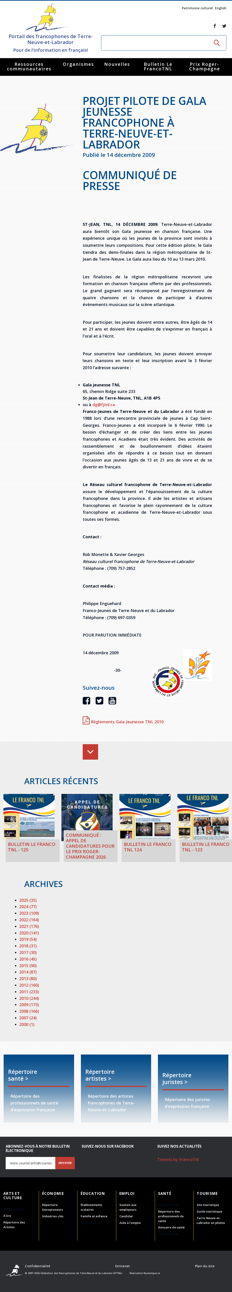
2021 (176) (29, 926)
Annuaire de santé (171, 1227)
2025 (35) (28, 900)
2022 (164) (29, 919)
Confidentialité (37, 1266)
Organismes (78, 64)
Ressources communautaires (29, 66)
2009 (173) (29, 1004)
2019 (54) (28, 939)
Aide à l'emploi (130, 1223)
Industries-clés (52, 1216)
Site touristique (208, 1205)
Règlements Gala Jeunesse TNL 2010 (123, 721)
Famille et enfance (94, 1216)
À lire (7, 1216)
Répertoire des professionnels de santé (171, 1216)
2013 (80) (28, 978)
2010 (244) (29, 998)
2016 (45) (28, 959)
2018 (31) (28, 946)
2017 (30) (28, 952)
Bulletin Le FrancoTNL (158, 66)
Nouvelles (117, 64)
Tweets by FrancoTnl (178, 1159)
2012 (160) (29, 985)
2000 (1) (26, 1024)
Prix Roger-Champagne (204, 66)
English (220, 8)
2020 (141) (29, 933)
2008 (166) (29, 1011)
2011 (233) (29, 991)
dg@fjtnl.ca (103, 404)
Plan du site (204, 1266)
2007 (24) (28, 1017)
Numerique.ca (152, 1273)
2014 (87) (28, 972)
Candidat (126, 1216)
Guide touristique (209, 1211)
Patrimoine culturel (197, 8)
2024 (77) (28, 906)
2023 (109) (29, 913)
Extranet (122, 1266)
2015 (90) (28, 965)
